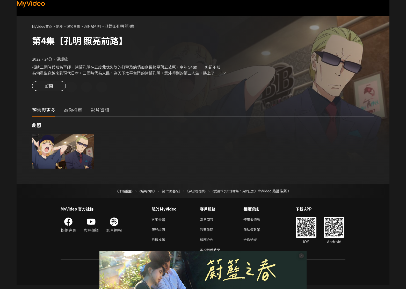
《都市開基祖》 (168, 191)
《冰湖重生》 (116, 191)
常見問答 (207, 220)
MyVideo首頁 (44, 26)
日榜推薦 (159, 242)
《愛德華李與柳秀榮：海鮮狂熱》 (241, 191)
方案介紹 (159, 220)
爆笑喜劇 (79, 26)
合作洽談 (254, 242)
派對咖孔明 (100, 26)
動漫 (63, 26)
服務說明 (159, 231)
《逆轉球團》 (141, 191)
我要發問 (207, 231)
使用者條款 (256, 220)
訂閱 (49, 87)
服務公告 (207, 242)
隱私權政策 (256, 231)
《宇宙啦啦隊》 (197, 191)
